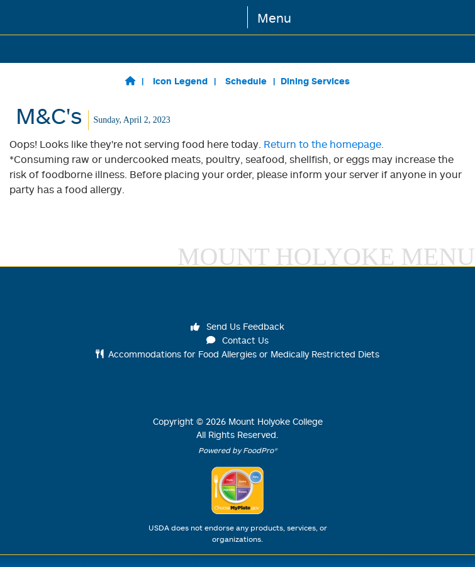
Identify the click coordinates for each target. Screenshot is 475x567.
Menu (274, 17)
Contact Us (237, 340)
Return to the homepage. (324, 144)
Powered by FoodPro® (237, 450)
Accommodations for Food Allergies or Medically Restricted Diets (237, 354)
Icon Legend (180, 81)
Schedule (246, 81)
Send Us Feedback (238, 326)
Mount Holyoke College (275, 421)
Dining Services (315, 81)
